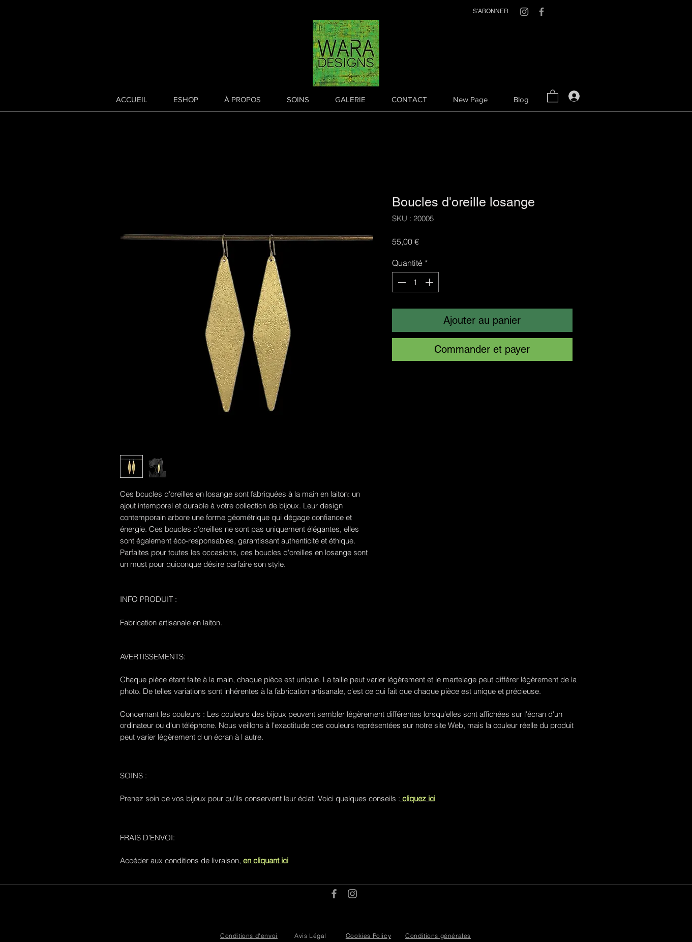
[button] (552, 95)
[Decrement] (401, 282)
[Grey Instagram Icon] (524, 11)
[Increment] (430, 282)
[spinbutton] (415, 282)
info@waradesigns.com (369, 905)
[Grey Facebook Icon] (541, 11)
